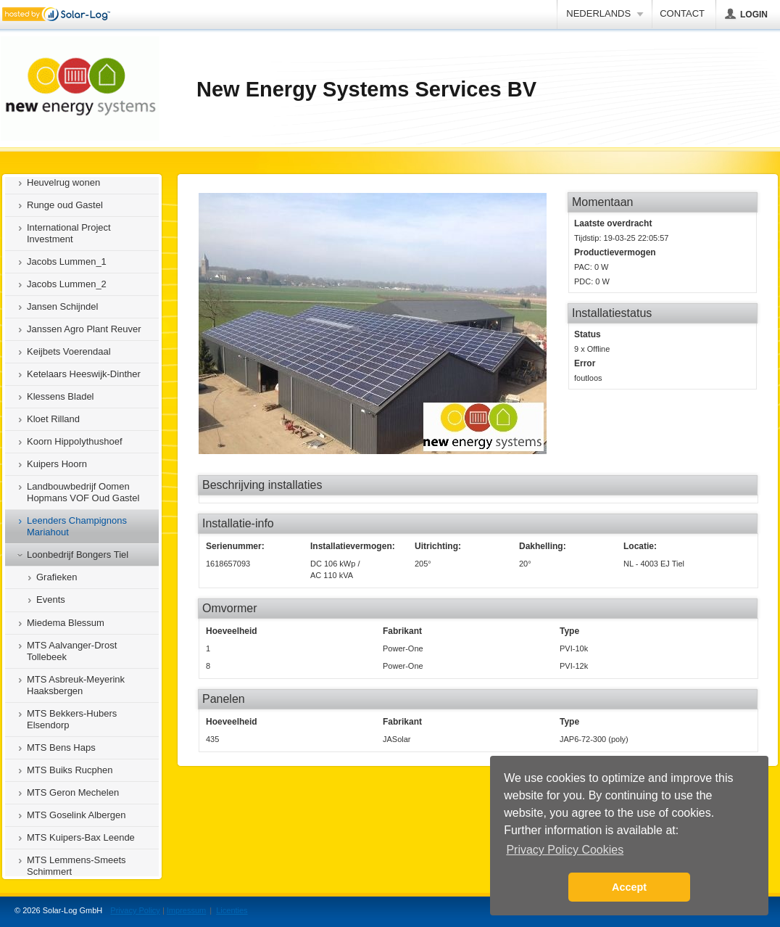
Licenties (231, 910)
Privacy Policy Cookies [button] (564, 850)
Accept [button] (629, 887)
